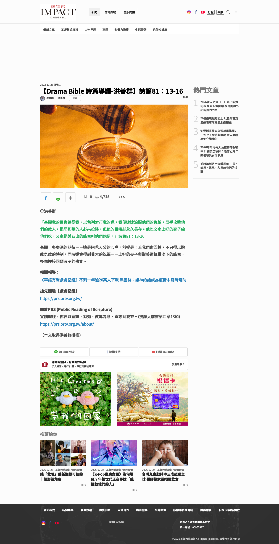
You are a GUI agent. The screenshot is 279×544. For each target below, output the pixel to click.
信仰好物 (110, 12)
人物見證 (90, 30)
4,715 (102, 196)
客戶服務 (142, 510)
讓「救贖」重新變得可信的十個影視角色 (61, 477)
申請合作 (123, 510)
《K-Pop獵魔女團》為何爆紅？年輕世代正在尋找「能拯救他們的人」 (112, 479)
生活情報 (140, 30)
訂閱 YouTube (163, 352)
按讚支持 (113, 352)
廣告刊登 (104, 510)
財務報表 (206, 510)
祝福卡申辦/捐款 (229, 510)
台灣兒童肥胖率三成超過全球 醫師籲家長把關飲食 (163, 477)
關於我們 (49, 510)
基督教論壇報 (69, 30)
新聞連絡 (67, 510)
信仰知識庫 (160, 30)
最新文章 (49, 30)
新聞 (94, 12)
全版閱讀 (129, 12)
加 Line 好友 (64, 352)
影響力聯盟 (121, 30)
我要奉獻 (179, 364)
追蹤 (75, 98)
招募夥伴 (160, 510)
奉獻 (220, 12)
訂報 (211, 12)
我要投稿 (86, 510)
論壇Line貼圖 (116, 522)
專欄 (105, 30)
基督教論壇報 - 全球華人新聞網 (58, 12)
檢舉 (185, 97)
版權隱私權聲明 (183, 510)
